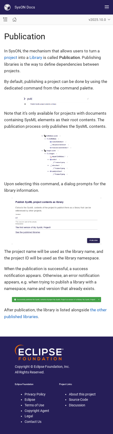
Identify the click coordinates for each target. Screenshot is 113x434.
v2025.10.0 (97, 20)
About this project (82, 394)
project (10, 57)
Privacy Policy (35, 394)
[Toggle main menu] (107, 7)
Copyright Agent (37, 411)
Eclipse (30, 400)
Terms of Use (34, 405)
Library (35, 57)
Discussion (77, 405)
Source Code (78, 400)
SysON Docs (25, 7)
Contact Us (33, 422)
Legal (29, 416)
